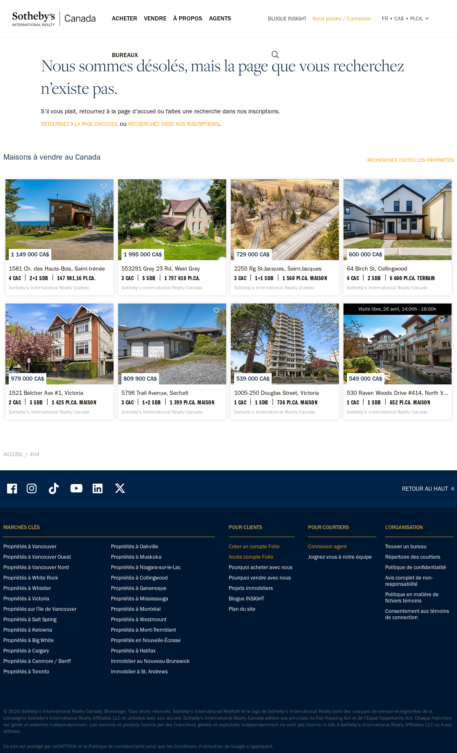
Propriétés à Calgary (26, 706)
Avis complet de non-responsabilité (409, 636)
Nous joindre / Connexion (342, 18)
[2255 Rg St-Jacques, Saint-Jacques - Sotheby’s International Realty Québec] (285, 251)
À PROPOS (187, 18)
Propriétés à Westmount (139, 674)
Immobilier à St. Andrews (139, 726)
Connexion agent (327, 601)
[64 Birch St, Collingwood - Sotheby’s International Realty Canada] (397, 251)
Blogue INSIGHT (287, 18)
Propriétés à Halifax (133, 706)
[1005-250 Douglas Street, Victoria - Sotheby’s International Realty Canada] (285, 402)
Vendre (155, 18)
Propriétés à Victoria (26, 653)
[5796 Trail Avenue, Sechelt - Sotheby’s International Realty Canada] (172, 402)
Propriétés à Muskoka (136, 612)
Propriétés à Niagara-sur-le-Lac (146, 622)
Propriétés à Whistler (27, 643)
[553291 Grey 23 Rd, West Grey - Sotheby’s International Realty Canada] (172, 251)
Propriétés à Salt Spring (29, 674)
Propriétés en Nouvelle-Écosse (146, 695)
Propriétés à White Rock (30, 633)
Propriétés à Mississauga (139, 653)
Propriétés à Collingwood (139, 633)
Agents (220, 18)
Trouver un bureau (406, 601)
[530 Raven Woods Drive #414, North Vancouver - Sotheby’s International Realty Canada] (397, 402)
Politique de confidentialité (415, 622)
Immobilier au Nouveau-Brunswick (150, 716)
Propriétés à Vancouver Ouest (37, 612)
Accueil (13, 509)
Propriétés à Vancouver (29, 601)
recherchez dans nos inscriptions (173, 124)
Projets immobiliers (251, 643)
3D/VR (92, 338)
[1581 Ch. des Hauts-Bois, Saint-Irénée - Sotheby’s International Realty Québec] (59, 251)
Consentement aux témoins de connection (417, 669)
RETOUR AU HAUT (429, 543)
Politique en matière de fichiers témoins (412, 652)
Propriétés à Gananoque (139, 643)
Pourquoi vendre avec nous (260, 633)
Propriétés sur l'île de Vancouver (39, 664)
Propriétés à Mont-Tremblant (143, 685)
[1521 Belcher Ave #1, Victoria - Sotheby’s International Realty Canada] (59, 402)
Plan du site (242, 664)
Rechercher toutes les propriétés (410, 160)
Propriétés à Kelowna (27, 685)
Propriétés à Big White (28, 695)
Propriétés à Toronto (26, 726)
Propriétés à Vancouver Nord (36, 622)
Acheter (124, 18)
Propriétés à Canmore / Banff (37, 716)
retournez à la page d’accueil (79, 124)
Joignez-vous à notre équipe (340, 612)
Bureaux (125, 55)
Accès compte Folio (251, 612)
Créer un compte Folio (254, 601)
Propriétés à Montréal (136, 664)
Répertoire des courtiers (412, 612)
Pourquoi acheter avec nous (261, 622)
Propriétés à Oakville (134, 601)
